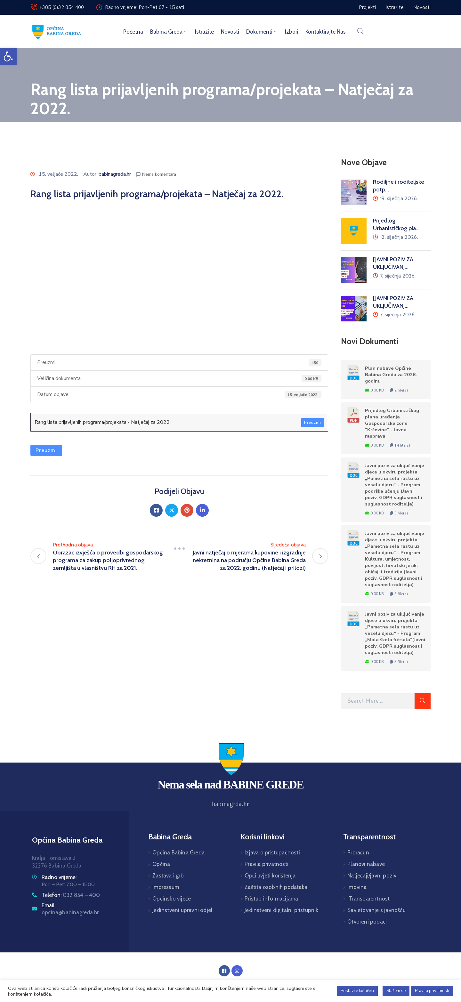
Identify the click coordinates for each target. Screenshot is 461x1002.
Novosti (230, 31)
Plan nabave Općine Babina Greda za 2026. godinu (391, 374)
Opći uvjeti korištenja (270, 875)
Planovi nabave (366, 864)
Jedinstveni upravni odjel (182, 910)
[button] (8, 56)
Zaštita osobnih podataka (276, 887)
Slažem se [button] (396, 991)
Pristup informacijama (271, 898)
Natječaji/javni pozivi (372, 875)
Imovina (357, 887)
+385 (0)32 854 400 (61, 7)
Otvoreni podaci (367, 921)
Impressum (165, 887)
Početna (133, 31)
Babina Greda (169, 31)
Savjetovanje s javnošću (376, 910)
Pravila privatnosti (266, 864)
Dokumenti (262, 31)
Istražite (204, 31)
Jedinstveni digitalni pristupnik (281, 910)
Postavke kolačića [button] (357, 991)
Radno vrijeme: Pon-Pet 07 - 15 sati (144, 7)
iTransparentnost (368, 898)
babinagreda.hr (115, 174)
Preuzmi (312, 422)
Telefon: (71, 895)
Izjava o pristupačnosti (272, 852)
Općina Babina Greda (178, 852)
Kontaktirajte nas (325, 31)
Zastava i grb (168, 875)
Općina (161, 864)
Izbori (291, 31)
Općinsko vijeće (171, 898)
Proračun (358, 852)
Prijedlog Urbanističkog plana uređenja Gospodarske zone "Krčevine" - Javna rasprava (392, 423)
